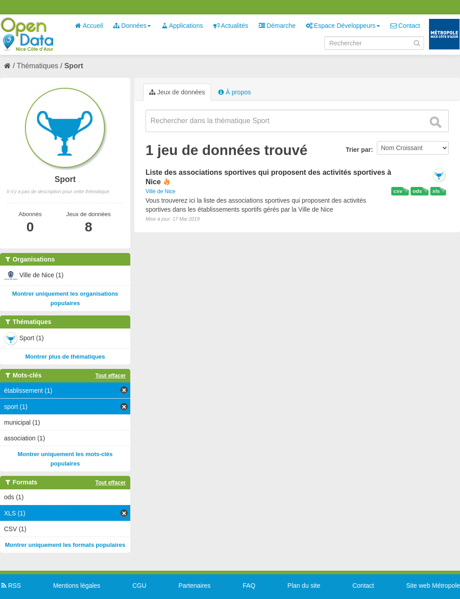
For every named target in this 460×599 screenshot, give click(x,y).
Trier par (358, 149)
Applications (182, 25)
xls (436, 191)
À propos (234, 92)
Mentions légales (76, 585)
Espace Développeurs (343, 25)
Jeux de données (177, 92)
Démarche (277, 25)
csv (398, 191)
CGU (139, 585)
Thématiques (37, 66)
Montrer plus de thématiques (65, 356)
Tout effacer (110, 376)
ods (417, 191)
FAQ (249, 585)
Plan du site (304, 585)
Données (132, 25)
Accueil (89, 25)
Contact (405, 25)
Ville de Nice (160, 191)
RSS (10, 585)
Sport (73, 66)
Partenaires (194, 585)
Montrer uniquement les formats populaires (65, 544)
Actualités (230, 25)
